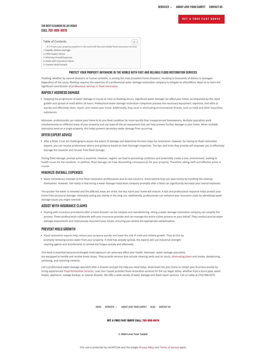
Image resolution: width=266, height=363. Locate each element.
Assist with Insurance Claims (59, 61)
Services (163, 8)
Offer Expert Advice (55, 53)
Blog (152, 306)
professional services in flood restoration (94, 86)
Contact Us (215, 8)
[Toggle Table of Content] (133, 42)
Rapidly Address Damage (57, 50)
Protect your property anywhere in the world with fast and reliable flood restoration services (94, 46)
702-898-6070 (57, 30)
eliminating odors (182, 256)
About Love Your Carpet (190, 8)
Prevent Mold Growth (56, 64)
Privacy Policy (146, 347)
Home (98, 306)
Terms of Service (169, 347)
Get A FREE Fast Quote (201, 19)
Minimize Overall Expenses (58, 57)
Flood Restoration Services (78, 271)
